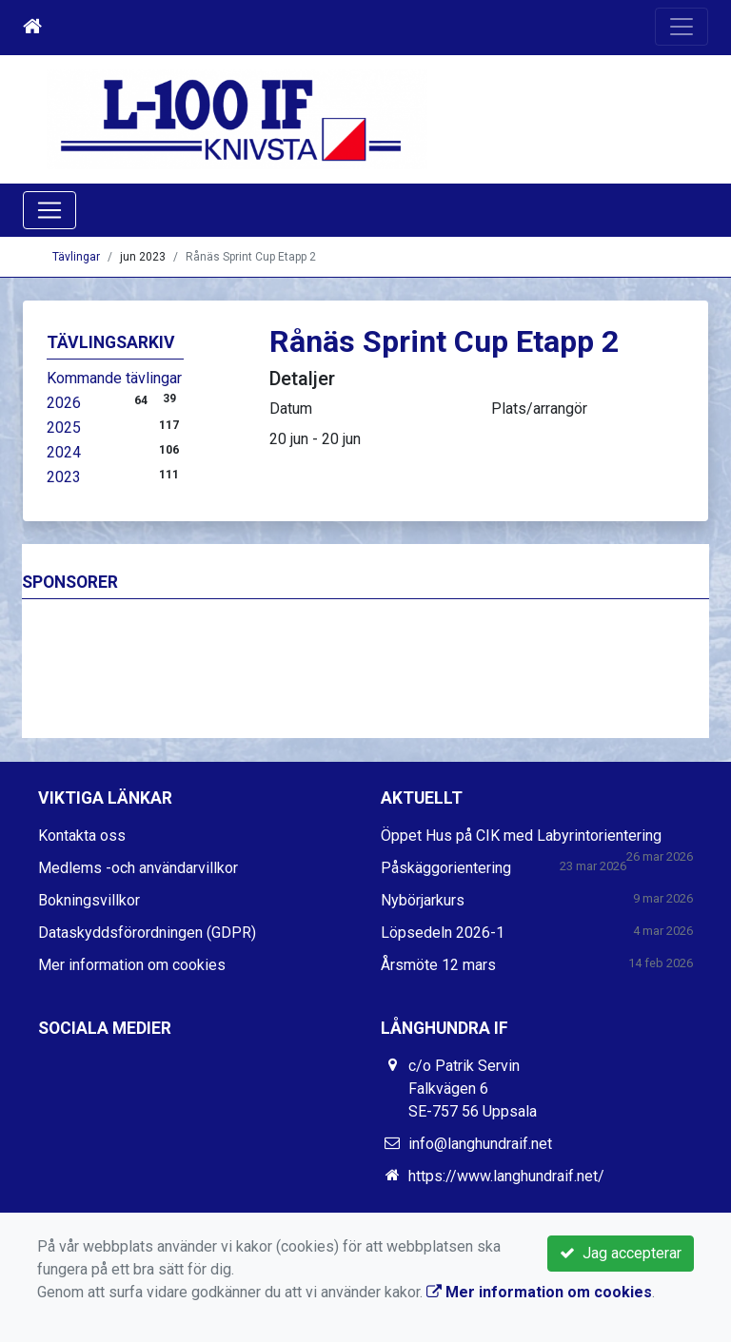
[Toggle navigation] (681, 27)
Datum (290, 408)
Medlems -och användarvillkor (138, 868)
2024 (64, 452)
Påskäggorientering (446, 868)
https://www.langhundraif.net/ (506, 1176)
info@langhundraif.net (480, 1144)
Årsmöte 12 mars (438, 965)
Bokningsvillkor (89, 900)
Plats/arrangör (539, 408)
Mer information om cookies (132, 965)
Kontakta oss (82, 836)
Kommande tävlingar (114, 378)
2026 (64, 403)
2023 (64, 477)
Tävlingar (76, 256)
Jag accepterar (621, 1253)
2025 (64, 427)
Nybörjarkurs (422, 900)
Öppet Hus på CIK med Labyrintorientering (521, 836)
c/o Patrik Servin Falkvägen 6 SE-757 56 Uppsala (472, 1088)
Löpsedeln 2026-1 (442, 933)
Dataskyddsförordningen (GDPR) (147, 933)
